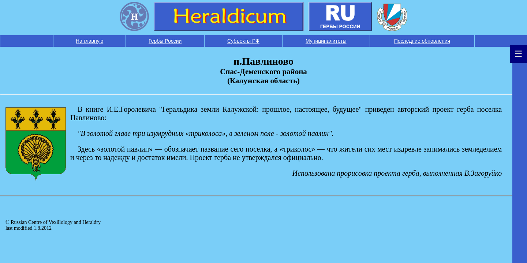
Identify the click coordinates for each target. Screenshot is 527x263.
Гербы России (165, 41)
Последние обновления (422, 41)
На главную (89, 41)
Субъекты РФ (243, 41)
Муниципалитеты (326, 41)
